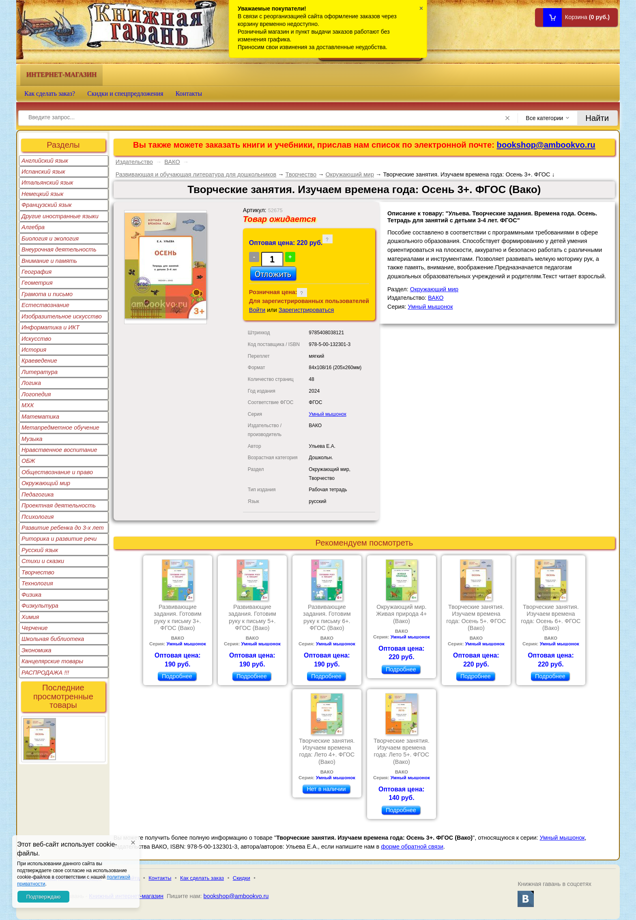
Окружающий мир (45, 483)
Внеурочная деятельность (59, 249)
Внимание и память (49, 261)
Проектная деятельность (58, 505)
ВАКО (172, 162)
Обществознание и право (57, 472)
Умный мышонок (327, 414)
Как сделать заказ (202, 878)
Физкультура (39, 605)
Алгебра (33, 227)
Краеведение (39, 360)
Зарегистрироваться (306, 310)
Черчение (34, 628)
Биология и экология (50, 238)
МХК (27, 405)
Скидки (241, 878)
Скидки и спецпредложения (125, 93)
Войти (257, 310)
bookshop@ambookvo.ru (546, 144)
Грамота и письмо (47, 294)
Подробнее (177, 676)
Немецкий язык (42, 194)
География (36, 272)
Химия (30, 617)
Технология (37, 583)
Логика (31, 383)
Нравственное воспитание (59, 450)
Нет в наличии (326, 789)
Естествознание (45, 305)
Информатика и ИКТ (50, 327)
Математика (40, 416)
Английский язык (44, 160)
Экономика (36, 650)
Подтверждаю (43, 897)
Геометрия (37, 282)
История (33, 349)
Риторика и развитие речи (59, 538)
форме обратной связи (412, 846)
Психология (37, 517)
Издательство (134, 162)
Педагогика (37, 494)
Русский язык (39, 550)
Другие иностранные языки (60, 216)
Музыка (32, 439)
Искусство (36, 338)
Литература (39, 372)
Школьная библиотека (52, 639)
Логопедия (36, 394)
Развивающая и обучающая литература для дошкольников (196, 174)
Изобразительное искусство (61, 316)
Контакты (189, 93)
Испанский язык (43, 171)
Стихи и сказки (42, 561)
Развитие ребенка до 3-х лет (62, 527)
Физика (31, 594)
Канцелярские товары (52, 661)
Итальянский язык (47, 182)
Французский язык (46, 205)
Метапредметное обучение (60, 427)
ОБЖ (28, 461)
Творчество (37, 572)
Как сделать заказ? (49, 93)
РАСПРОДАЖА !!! (45, 672)
